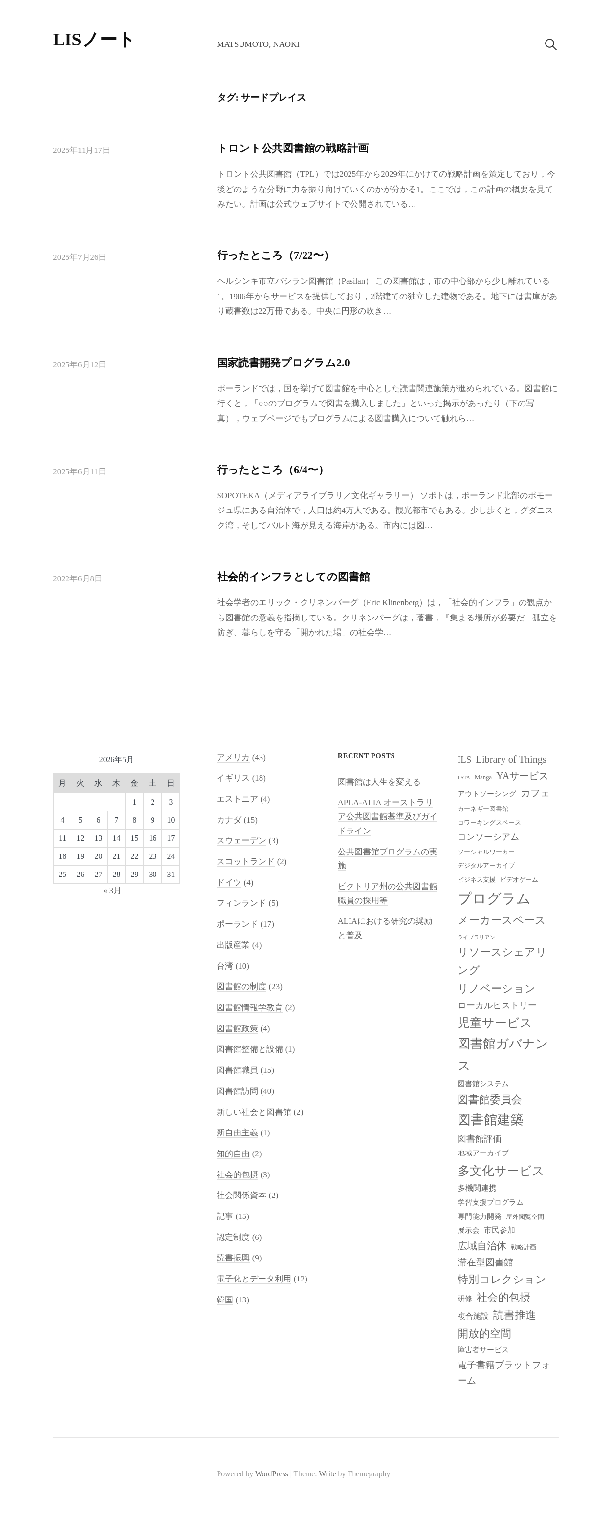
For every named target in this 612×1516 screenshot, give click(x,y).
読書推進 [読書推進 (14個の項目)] (514, 1315)
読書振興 (233, 1257)
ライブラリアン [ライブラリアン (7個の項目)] (476, 937)
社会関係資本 (241, 1195)
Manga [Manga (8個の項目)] (483, 777)
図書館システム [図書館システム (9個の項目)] (483, 1084)
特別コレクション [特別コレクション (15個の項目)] (502, 1279)
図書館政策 (237, 1028)
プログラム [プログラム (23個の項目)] (494, 898)
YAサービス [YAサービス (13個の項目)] (522, 775)
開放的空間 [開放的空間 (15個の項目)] (484, 1333)
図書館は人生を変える (379, 782)
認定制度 (233, 1237)
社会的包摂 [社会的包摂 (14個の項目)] (503, 1297)
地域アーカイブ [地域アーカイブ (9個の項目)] (483, 1153)
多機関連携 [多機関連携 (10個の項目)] (477, 1188)
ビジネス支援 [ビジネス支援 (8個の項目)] (477, 879)
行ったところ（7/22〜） (275, 255)
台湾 (225, 966)
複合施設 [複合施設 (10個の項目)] (473, 1316)
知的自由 (233, 1153)
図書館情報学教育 (250, 1007)
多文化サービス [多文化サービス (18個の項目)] (501, 1171)
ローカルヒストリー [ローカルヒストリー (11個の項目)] (497, 1005)
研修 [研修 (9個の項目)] (465, 1298)
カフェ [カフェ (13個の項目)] (535, 793)
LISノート (94, 39)
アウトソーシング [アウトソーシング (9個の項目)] (487, 794)
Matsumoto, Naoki (258, 44)
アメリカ (233, 757)
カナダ (229, 820)
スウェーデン (241, 840)
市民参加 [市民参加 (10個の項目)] (499, 1230)
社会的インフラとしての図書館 (293, 577)
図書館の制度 (241, 986)
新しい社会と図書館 (254, 1112)
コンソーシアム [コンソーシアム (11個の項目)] (488, 837)
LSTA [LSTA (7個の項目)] (464, 777)
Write (327, 1474)
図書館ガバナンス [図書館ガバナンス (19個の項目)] (503, 1055)
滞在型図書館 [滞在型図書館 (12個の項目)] (485, 1262)
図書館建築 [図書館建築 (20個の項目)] (491, 1119)
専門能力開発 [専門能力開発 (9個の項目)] (480, 1216)
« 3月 (112, 890)
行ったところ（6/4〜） (273, 470)
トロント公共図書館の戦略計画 (293, 148)
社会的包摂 (237, 1174)
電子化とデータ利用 (254, 1278)
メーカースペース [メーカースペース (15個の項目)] (502, 920)
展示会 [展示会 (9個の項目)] (469, 1230)
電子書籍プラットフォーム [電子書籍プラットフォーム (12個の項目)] (504, 1373)
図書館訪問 (237, 1091)
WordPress (271, 1474)
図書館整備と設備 (250, 1049)
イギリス (233, 778)
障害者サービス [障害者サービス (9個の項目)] (483, 1350)
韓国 (225, 1299)
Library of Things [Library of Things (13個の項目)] (511, 759)
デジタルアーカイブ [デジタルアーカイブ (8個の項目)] (486, 865)
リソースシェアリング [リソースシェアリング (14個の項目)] (502, 961)
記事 (225, 1216)
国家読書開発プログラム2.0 (283, 363)
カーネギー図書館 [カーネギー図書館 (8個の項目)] (483, 809)
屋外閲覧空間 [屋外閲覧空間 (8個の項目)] (525, 1217)
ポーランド (237, 924)
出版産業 (233, 945)
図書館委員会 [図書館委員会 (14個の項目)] (490, 1100)
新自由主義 (237, 1132)
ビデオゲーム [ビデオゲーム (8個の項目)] (519, 879)
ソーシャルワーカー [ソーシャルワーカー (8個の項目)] (486, 852)
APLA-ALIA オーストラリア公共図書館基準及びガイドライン (387, 816)
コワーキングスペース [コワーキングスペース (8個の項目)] (489, 822)
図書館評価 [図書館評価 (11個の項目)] (480, 1139)
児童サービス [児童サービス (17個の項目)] (495, 1022)
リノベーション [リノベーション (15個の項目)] (497, 988)
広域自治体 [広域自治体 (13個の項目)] (482, 1245)
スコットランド (246, 861)
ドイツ (229, 882)
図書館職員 (237, 1070)
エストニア (237, 799)
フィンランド (241, 903)
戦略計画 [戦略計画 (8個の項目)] (523, 1247)
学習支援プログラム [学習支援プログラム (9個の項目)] (491, 1202)
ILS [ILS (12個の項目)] (464, 759)
